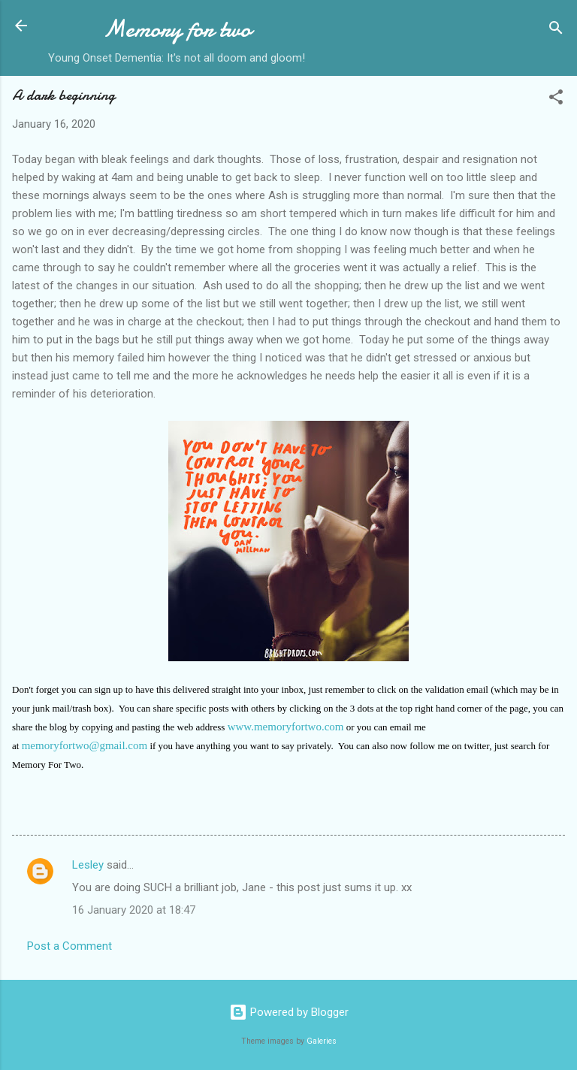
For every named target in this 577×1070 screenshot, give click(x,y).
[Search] (556, 30)
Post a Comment (69, 946)
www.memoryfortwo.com (286, 727)
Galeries (322, 1041)
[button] (556, 99)
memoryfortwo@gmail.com (85, 745)
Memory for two (177, 29)
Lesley (88, 865)
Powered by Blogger (289, 1012)
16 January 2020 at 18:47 (133, 910)
